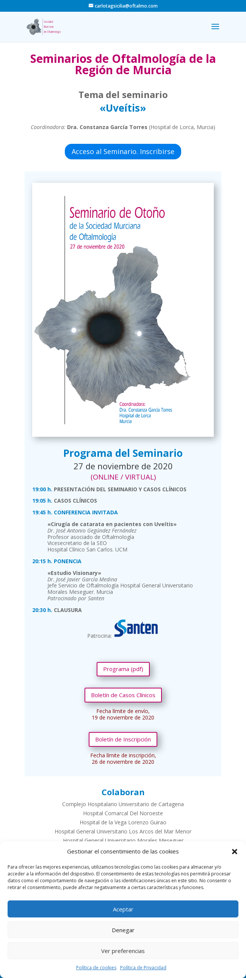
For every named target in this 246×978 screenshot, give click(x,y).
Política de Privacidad (143, 967)
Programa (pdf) (123, 669)
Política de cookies (96, 967)
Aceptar (123, 909)
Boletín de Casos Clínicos (123, 695)
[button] (234, 851)
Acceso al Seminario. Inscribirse (123, 151)
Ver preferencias (123, 951)
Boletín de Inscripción (123, 739)
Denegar (123, 930)
